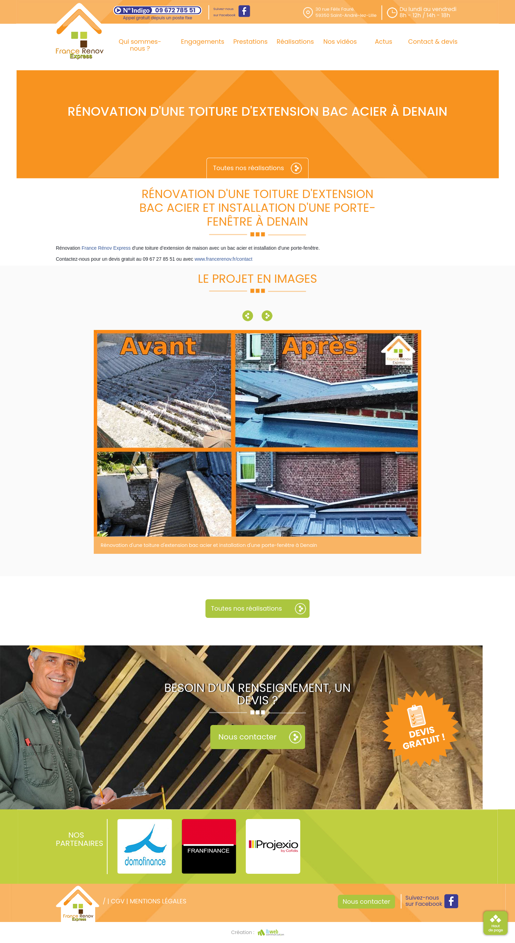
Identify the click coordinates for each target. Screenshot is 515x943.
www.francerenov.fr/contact (223, 259)
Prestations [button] (250, 41)
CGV (117, 901)
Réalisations (295, 41)
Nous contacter (248, 737)
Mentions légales (158, 901)
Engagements (202, 41)
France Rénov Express (106, 248)
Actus (383, 41)
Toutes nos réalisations (248, 168)
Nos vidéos (340, 41)
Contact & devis (432, 41)
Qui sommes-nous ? (140, 45)
